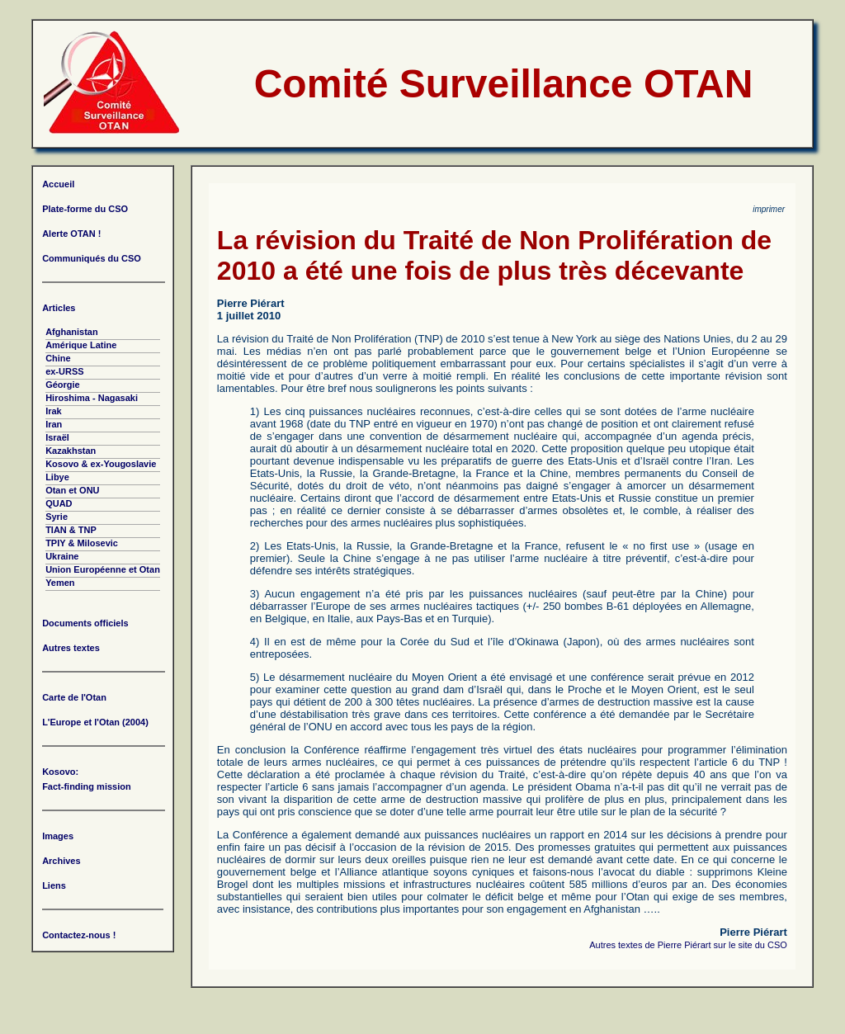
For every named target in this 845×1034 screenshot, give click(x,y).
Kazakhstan (70, 451)
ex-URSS (64, 371)
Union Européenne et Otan (102, 569)
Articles (58, 308)
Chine (58, 358)
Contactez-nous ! (79, 935)
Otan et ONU (72, 490)
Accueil (58, 184)
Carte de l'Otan (74, 697)
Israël (57, 437)
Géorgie (62, 385)
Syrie (56, 517)
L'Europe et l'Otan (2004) (95, 722)
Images (57, 836)
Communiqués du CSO (91, 258)
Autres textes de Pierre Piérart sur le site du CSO (688, 945)
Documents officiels (85, 623)
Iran (53, 424)
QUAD (58, 503)
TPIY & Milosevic (81, 543)
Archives (61, 861)
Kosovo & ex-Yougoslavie (100, 464)
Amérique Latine (80, 345)
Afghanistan (71, 332)
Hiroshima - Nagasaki (91, 398)
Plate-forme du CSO (85, 209)
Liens (54, 885)
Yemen (59, 583)
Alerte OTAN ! (71, 233)
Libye (57, 477)
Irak (53, 411)
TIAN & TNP (71, 530)
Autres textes (71, 648)
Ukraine (61, 556)
